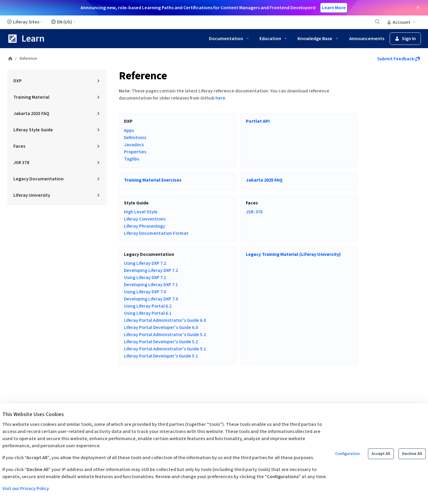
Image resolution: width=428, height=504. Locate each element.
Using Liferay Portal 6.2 (147, 306)
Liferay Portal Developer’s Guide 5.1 (161, 356)
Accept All (381, 454)
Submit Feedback (398, 59)
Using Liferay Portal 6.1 (147, 313)
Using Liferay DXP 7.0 (145, 292)
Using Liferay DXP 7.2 (145, 263)
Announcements (366, 38)
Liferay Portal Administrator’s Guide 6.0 (165, 320)
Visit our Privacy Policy (25, 488)
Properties (135, 152)
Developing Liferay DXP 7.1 (151, 284)
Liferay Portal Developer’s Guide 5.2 (161, 341)
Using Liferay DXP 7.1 (145, 277)
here (220, 98)
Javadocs (134, 144)
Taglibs (131, 159)
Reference (143, 76)
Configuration (347, 454)
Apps (129, 130)
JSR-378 (254, 212)
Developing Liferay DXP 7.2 (151, 270)
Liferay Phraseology (144, 226)
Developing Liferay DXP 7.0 (151, 299)
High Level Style (141, 212)
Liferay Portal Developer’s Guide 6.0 (161, 327)
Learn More (334, 7)
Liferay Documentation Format (156, 233)
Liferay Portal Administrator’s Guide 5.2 (165, 334)
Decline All (412, 454)
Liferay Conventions (145, 219)
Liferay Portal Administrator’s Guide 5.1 (165, 349)
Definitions (135, 137)
